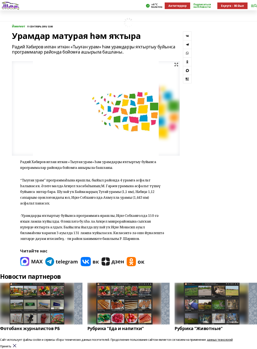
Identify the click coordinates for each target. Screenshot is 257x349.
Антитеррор (177, 6)
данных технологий (220, 340)
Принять (5, 346)
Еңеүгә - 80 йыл (232, 6)
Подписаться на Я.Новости (202, 5)
